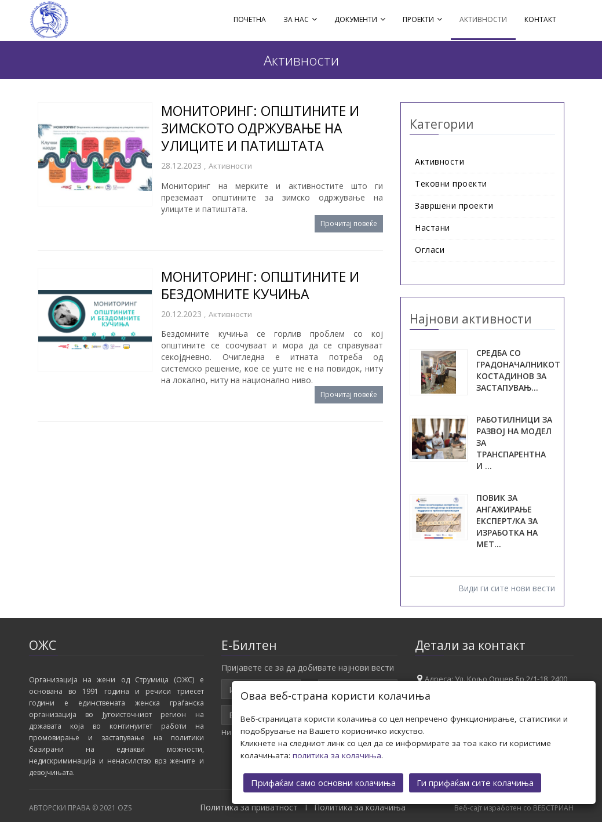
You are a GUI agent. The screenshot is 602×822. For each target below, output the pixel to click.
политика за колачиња (337, 755)
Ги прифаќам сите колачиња (475, 782)
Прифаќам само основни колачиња (323, 782)
